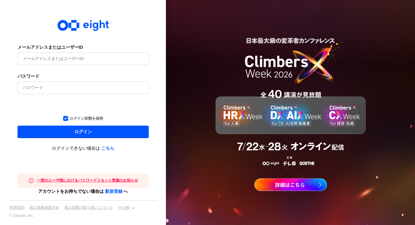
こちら (107, 148)
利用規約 (16, 207)
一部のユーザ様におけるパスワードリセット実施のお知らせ (87, 180)
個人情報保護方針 (44, 207)
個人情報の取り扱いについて (88, 207)
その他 (123, 207)
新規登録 (113, 191)
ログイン (83, 131)
